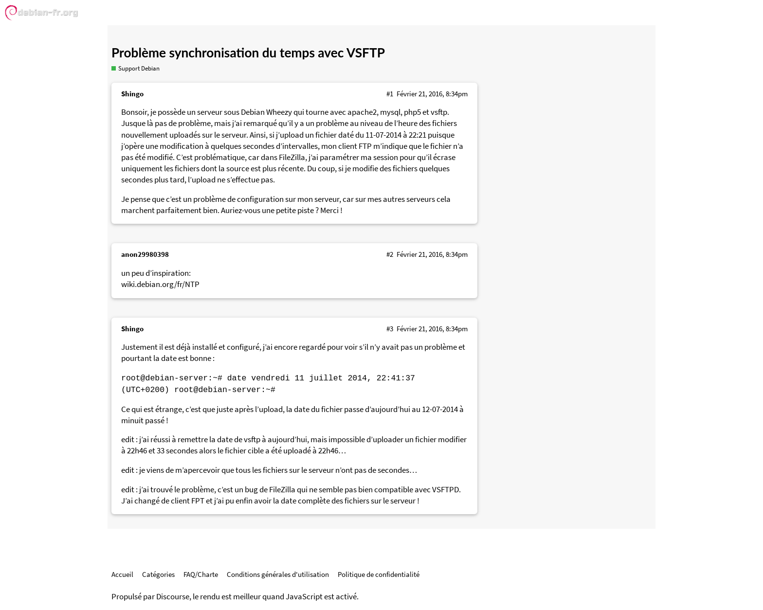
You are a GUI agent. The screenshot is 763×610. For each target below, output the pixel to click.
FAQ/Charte (200, 574)
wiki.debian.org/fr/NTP (160, 284)
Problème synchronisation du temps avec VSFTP (248, 52)
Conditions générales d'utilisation (278, 574)
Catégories (158, 574)
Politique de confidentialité (378, 574)
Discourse (172, 597)
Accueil (122, 574)
